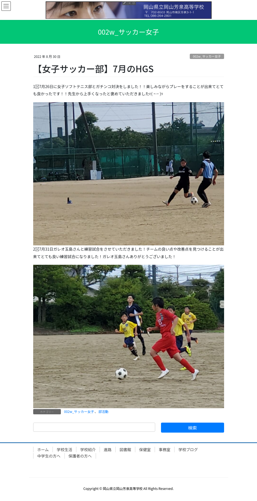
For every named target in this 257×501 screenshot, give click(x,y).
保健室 (145, 449)
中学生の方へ (49, 456)
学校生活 (64, 449)
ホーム (43, 449)
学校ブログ (188, 449)
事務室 (164, 449)
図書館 (125, 449)
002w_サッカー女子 (207, 56)
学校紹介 (88, 449)
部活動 (103, 411)
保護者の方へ (80, 456)
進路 (107, 449)
